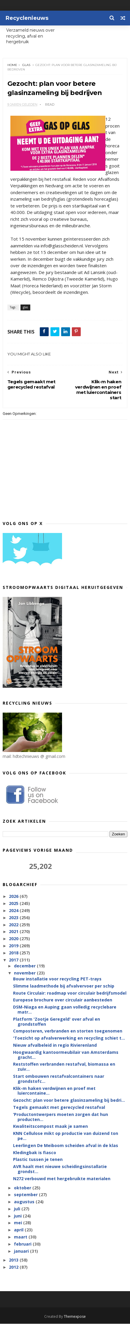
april (19, 1230)
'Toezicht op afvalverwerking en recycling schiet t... (69, 1038)
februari (23, 1244)
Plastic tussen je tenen (38, 1159)
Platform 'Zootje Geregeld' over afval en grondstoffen (56, 1022)
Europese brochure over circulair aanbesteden (62, 1000)
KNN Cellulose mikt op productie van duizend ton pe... (65, 1136)
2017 (14, 960)
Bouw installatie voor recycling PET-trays (57, 979)
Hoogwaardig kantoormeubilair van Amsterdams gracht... (65, 1055)
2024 (14, 911)
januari (22, 1251)
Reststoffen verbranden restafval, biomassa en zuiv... (64, 1067)
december (25, 966)
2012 (14, 1267)
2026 (14, 896)
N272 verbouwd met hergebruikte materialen (61, 1179)
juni (18, 1216)
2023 (14, 918)
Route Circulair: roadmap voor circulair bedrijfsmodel (69, 993)
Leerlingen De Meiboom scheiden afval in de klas (65, 1146)
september (26, 1195)
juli (17, 1209)
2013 (14, 1260)
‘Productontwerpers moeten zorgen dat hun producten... (60, 1117)
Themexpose (75, 1316)
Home (12, 65)
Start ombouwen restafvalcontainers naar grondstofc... (58, 1079)
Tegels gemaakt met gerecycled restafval (59, 1107)
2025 (14, 903)
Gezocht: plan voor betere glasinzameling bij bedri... (69, 1100)
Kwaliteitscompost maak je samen (50, 1126)
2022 (14, 924)
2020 (14, 939)
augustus (25, 1202)
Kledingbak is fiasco (34, 1152)
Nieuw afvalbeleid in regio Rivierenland (55, 1045)
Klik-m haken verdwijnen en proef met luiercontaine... (54, 1090)
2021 (14, 932)
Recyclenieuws (27, 18)
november (25, 973)
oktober (23, 1188)
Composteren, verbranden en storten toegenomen (67, 1031)
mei (18, 1223)
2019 (14, 946)
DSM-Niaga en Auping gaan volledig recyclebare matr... (64, 1009)
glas (26, 65)
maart (21, 1237)
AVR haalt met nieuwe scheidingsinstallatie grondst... (60, 1169)
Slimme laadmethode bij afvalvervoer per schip (63, 986)
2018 (14, 953)
